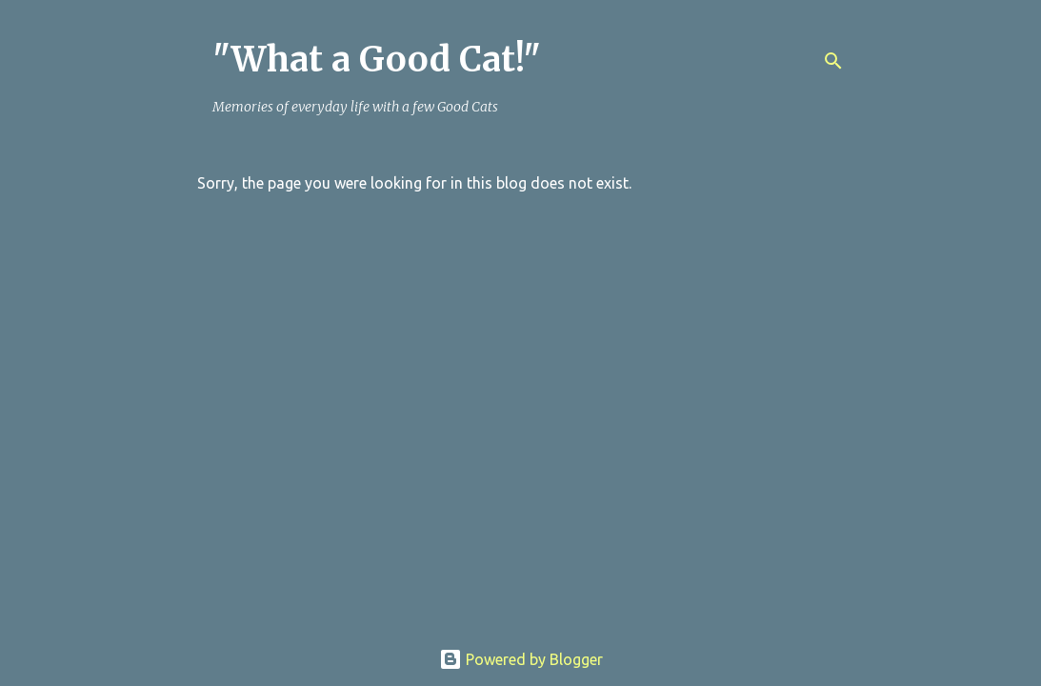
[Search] (833, 61)
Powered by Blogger (521, 659)
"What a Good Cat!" (376, 59)
